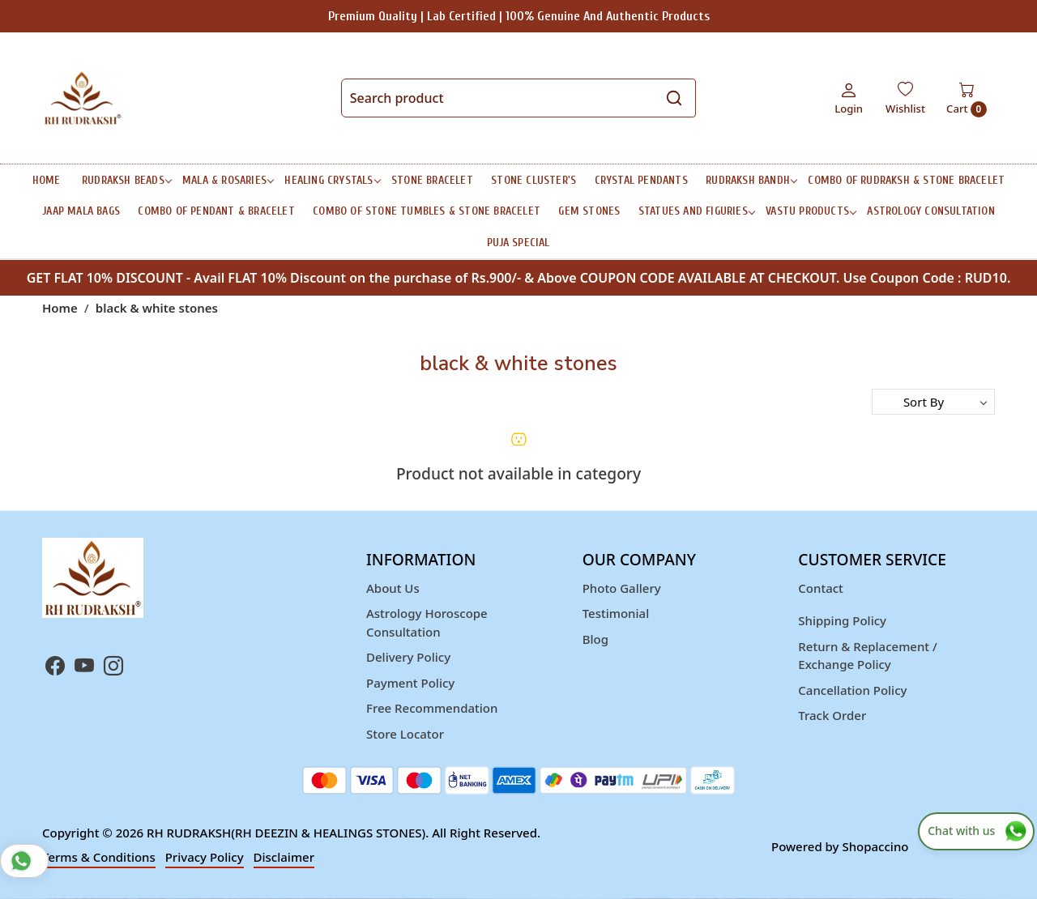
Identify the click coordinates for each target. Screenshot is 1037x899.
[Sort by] (933, 402)
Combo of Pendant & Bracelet (216, 211)
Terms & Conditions (99, 857)
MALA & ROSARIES (227, 180)
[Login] (849, 98)
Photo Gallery (622, 588)
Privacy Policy (204, 857)
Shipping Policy (842, 620)
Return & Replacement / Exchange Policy (867, 655)
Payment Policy (410, 683)
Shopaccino (875, 846)
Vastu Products (811, 211)
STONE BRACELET (432, 180)
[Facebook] (55, 668)
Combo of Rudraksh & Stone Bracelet (906, 180)
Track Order (832, 715)
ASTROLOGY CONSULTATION (930, 211)
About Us (393, 588)
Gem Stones (589, 211)
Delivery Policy (408, 657)
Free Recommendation (431, 708)
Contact (820, 588)
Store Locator (405, 734)
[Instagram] (113, 668)
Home (46, 180)
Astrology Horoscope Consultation (427, 622)
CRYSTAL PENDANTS (641, 180)
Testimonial (616, 613)
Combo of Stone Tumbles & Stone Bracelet (426, 211)
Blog (595, 639)
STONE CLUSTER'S (533, 180)
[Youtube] (84, 668)
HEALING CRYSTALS (331, 180)
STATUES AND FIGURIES (696, 211)
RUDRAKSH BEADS (126, 180)
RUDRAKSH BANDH (751, 180)
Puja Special (518, 242)
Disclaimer (284, 857)
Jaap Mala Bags (81, 211)
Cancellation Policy (852, 690)
